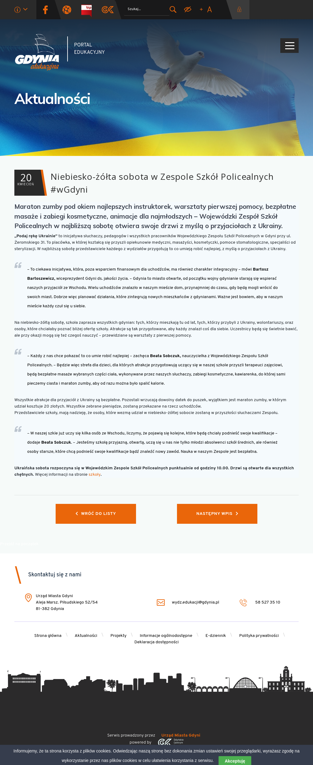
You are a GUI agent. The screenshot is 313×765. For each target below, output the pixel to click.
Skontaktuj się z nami (54, 574)
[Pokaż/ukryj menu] (289, 45)
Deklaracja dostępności (156, 642)
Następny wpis (217, 513)
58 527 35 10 (260, 602)
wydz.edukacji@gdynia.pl (188, 602)
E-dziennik (215, 635)
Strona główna (47, 635)
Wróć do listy (95, 513)
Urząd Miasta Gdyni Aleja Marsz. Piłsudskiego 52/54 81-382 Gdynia (67, 602)
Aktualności (52, 98)
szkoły (95, 474)
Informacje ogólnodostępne (166, 635)
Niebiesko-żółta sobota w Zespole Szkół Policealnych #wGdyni (144, 183)
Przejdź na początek (19, 544)
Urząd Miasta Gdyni (180, 735)
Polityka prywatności (259, 635)
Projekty (118, 635)
